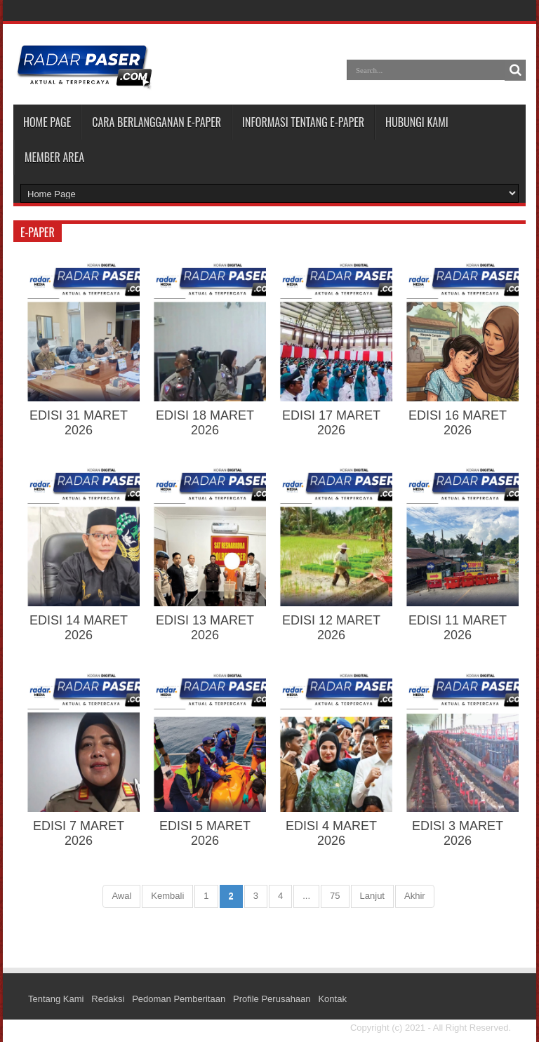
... (306, 895)
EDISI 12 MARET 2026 (331, 627)
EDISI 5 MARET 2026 (205, 833)
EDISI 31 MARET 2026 (78, 422)
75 (335, 895)
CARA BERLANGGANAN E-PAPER (156, 122)
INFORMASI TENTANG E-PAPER (303, 122)
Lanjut (372, 895)
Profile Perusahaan (272, 999)
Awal (121, 895)
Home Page (47, 122)
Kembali (167, 895)
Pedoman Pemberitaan (178, 999)
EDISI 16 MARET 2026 (457, 422)
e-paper (37, 232)
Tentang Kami (56, 999)
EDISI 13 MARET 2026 (205, 627)
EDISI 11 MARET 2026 (457, 627)
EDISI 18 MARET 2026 (205, 422)
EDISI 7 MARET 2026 (78, 833)
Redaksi (107, 999)
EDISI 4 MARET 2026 (331, 833)
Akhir (414, 895)
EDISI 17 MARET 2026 (331, 422)
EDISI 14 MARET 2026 (78, 627)
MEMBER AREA (54, 157)
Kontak (332, 999)
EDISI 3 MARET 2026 (457, 833)
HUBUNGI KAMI (416, 122)
